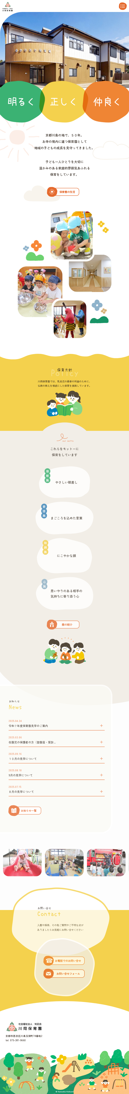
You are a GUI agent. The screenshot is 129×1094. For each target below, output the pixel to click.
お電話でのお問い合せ (68, 973)
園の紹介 (67, 637)
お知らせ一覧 (29, 823)
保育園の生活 (67, 192)
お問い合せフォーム (68, 986)
